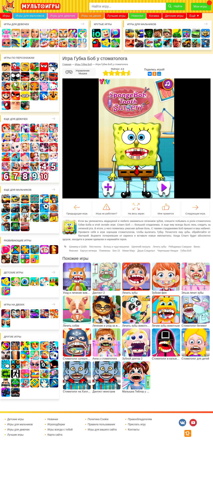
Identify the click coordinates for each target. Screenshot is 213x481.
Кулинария (25, 43)
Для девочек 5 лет (53, 166)
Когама (154, 15)
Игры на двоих (91, 15)
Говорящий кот (34, 95)
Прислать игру (137, 424)
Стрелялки (139, 33)
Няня (44, 128)
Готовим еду (53, 43)
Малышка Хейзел (15, 33)
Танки (177, 33)
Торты (44, 43)
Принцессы (25, 137)
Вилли (15, 66)
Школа (15, 128)
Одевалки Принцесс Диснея (34, 157)
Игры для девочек (62, 15)
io (96, 33)
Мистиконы (95, 246)
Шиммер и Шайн (78, 246)
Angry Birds (15, 95)
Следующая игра (195, 213)
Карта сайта (54, 434)
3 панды (53, 66)
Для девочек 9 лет (34, 176)
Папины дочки (44, 157)
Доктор (53, 33)
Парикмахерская (34, 137)
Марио (6, 95)
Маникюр (72, 33)
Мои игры (200, 6)
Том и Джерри (44, 76)
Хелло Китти (53, 86)
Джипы (186, 43)
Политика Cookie (98, 419)
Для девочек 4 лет (44, 166)
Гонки (129, 33)
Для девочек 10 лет (44, 176)
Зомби (148, 33)
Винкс (6, 128)
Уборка (44, 33)
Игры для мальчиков (30, 15)
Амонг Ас (96, 43)
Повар (15, 166)
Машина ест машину (148, 43)
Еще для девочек (16, 119)
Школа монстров (44, 147)
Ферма (6, 157)
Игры (6, 15)
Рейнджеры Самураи (180, 246)
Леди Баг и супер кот (25, 76)
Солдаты (167, 33)
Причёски (15, 137)
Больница (6, 137)
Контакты (133, 429)
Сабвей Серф (6, 86)
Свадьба (25, 147)
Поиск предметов (115, 33)
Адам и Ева (25, 66)
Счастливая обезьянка (34, 86)
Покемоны (104, 250)
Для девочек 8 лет (25, 176)
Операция (82, 43)
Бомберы (25, 105)
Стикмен (15, 76)
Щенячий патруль (53, 95)
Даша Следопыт (146, 250)
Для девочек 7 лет (15, 176)
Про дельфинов (15, 43)
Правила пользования (101, 424)
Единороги (82, 33)
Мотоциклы (196, 43)
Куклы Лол (6, 43)
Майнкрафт (158, 33)
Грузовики (205, 43)
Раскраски (34, 128)
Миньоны (25, 95)
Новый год (53, 157)
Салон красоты (72, 43)
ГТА (177, 43)
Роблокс (6, 66)
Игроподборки (56, 424)
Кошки (63, 33)
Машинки (158, 43)
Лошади (25, 128)
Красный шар (44, 66)
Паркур (167, 43)
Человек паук (6, 105)
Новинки (137, 15)
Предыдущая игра (76, 213)
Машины (196, 33)
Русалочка (44, 137)
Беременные (25, 157)
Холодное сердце (34, 147)
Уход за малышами (25, 33)
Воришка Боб (6, 76)
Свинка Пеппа (44, 86)
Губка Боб (25, 86)
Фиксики (73, 250)
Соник (44, 95)
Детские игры (174, 15)
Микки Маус (128, 250)
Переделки (6, 166)
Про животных (34, 166)
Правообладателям (140, 419)
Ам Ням (15, 86)
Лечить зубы (25, 166)
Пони (15, 157)
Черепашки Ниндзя (167, 250)
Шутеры (139, 43)
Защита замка (186, 33)
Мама (53, 128)
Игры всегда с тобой (60, 429)
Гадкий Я (15, 105)
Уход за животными (63, 43)
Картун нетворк (88, 250)
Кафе (53, 137)
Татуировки (34, 43)
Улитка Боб (34, 66)
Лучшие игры (116, 15)
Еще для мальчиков (17, 189)
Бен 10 (34, 76)
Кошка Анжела (15, 147)
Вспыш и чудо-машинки (53, 76)
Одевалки (6, 33)
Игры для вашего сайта (102, 429)
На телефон (115, 43)
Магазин (6, 147)
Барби (34, 33)
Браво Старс (205, 33)
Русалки (53, 147)
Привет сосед (129, 43)
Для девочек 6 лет (6, 176)
